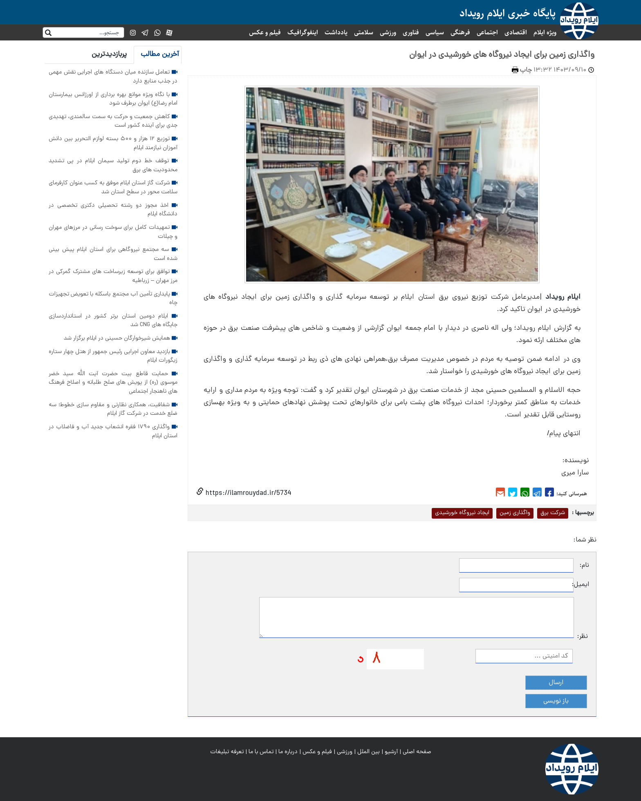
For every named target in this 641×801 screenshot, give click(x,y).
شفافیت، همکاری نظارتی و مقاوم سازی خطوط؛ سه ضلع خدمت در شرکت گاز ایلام (113, 409)
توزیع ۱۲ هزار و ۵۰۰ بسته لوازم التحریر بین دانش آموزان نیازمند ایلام (113, 143)
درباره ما (288, 751)
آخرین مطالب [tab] (160, 54)
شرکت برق (552, 512)
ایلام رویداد (562, 297)
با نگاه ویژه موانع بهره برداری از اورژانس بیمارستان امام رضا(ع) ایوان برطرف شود (113, 99)
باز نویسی (556, 701)
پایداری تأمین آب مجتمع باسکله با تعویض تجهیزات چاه (113, 299)
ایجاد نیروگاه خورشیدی (462, 512)
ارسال (556, 683)
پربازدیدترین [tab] (109, 54)
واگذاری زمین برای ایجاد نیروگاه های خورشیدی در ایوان (501, 55)
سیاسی (435, 32)
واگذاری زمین (515, 512)
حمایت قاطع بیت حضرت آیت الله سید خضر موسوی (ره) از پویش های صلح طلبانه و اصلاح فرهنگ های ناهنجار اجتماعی (113, 382)
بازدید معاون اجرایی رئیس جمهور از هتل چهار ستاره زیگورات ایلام (113, 356)
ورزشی (388, 32)
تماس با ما (261, 751)
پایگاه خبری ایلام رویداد (507, 13)
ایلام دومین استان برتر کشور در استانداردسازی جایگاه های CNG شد (113, 321)
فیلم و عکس (265, 32)
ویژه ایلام (544, 32)
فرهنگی (460, 32)
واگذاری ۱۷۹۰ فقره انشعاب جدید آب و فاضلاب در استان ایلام (113, 432)
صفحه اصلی (417, 751)
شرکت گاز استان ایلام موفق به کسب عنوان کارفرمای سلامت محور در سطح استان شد (113, 188)
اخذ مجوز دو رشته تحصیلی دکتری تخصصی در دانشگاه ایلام (113, 210)
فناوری (411, 32)
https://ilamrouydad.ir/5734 (247, 493)
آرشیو (391, 751)
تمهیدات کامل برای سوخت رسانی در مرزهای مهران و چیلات (113, 232)
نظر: (582, 637)
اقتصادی (515, 32)
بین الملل (368, 751)
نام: (584, 566)
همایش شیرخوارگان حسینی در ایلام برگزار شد (120, 338)
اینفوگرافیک (302, 32)
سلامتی (363, 32)
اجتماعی (487, 32)
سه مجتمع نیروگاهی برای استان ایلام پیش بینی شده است (113, 254)
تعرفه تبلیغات (227, 751)
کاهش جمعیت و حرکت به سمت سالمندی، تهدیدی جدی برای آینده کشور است (113, 121)
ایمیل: (581, 585)
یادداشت (336, 32)
